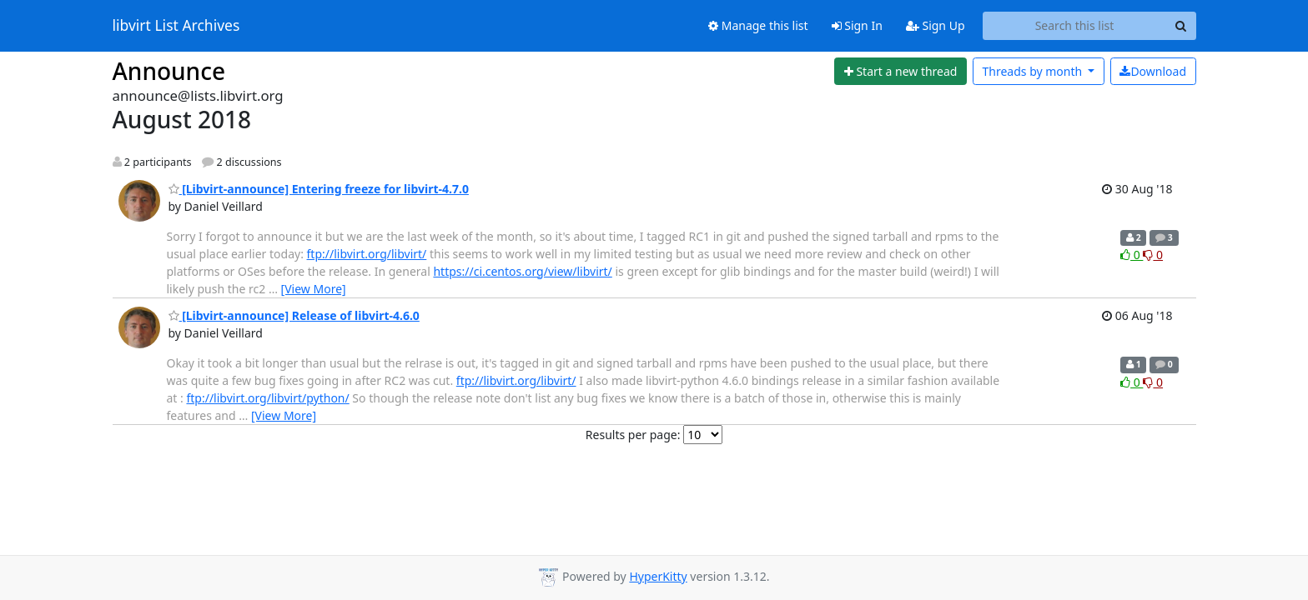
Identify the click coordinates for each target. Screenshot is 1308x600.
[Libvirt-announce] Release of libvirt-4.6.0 (294, 315)
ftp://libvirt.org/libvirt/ (367, 254)
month (1033, 71)
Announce (169, 71)
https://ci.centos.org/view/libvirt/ (522, 271)
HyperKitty (658, 576)
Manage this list (758, 25)
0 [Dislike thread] (1153, 254)
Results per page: (633, 434)
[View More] (313, 289)
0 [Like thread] (1131, 254)
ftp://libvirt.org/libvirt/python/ (267, 398)
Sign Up (935, 25)
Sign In (857, 25)
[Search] (1181, 26)
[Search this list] (1075, 26)
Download (1152, 71)
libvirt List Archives (176, 26)
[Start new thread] (900, 72)
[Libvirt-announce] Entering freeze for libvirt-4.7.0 (319, 189)
